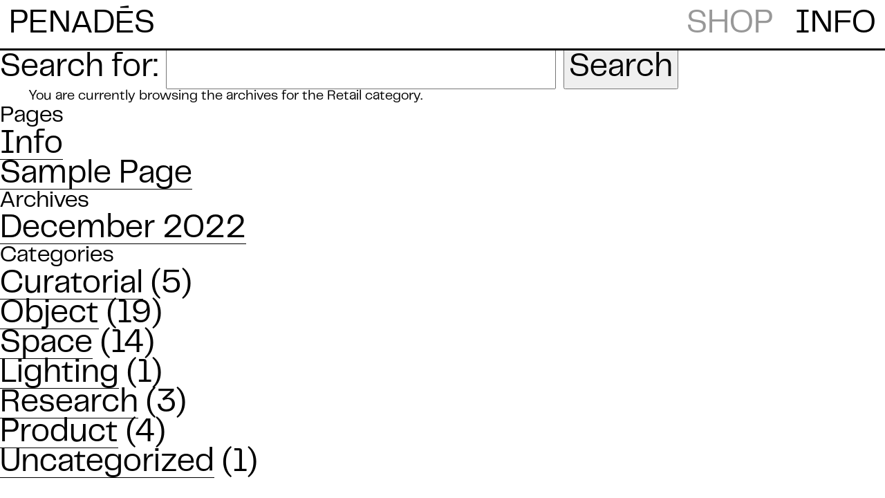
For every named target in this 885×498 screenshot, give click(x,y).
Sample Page (96, 174)
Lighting (59, 373)
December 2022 (123, 229)
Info (31, 144)
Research (69, 403)
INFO (835, 24)
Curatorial (71, 284)
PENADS (82, 23)
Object (49, 314)
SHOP (730, 24)
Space (46, 344)
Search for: (79, 68)
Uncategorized (107, 463)
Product (59, 433)
